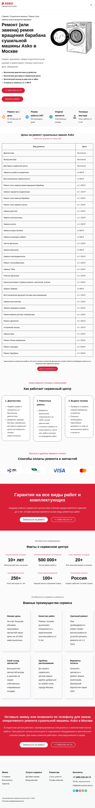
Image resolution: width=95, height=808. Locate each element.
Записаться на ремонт (34, 519)
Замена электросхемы (13, 218)
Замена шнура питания (13, 231)
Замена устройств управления (16, 172)
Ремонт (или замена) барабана (16, 198)
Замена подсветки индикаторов (17, 192)
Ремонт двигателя (11, 321)
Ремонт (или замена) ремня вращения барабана (24, 185)
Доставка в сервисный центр (15, 166)
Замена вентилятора (12, 302)
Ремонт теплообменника (14, 263)
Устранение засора (11, 327)
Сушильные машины (18, 16)
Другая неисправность (47, 369)
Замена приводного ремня (14, 308)
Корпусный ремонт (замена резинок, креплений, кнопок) (27, 282)
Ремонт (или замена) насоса (15, 205)
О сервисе (6, 777)
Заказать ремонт (12, 99)
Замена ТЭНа (9, 269)
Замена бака (9, 334)
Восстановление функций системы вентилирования (25, 295)
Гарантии (5, 784)
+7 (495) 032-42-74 (13, 90)
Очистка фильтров (11, 276)
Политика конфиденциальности (13, 801)
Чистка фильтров (11, 243)
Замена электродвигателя (14, 256)
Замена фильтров (11, 250)
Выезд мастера (10, 160)
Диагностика (9, 153)
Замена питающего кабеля (15, 237)
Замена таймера (10, 289)
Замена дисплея (10, 211)
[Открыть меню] (91, 5)
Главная (5, 16)
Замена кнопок (10, 224)
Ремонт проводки (11, 347)
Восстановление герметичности (17, 179)
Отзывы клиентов (56, 780)
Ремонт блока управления (14, 340)
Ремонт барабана (11, 353)
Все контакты (7, 780)
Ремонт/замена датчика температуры (19, 315)
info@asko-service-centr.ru (83, 785)
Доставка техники (32, 777)
